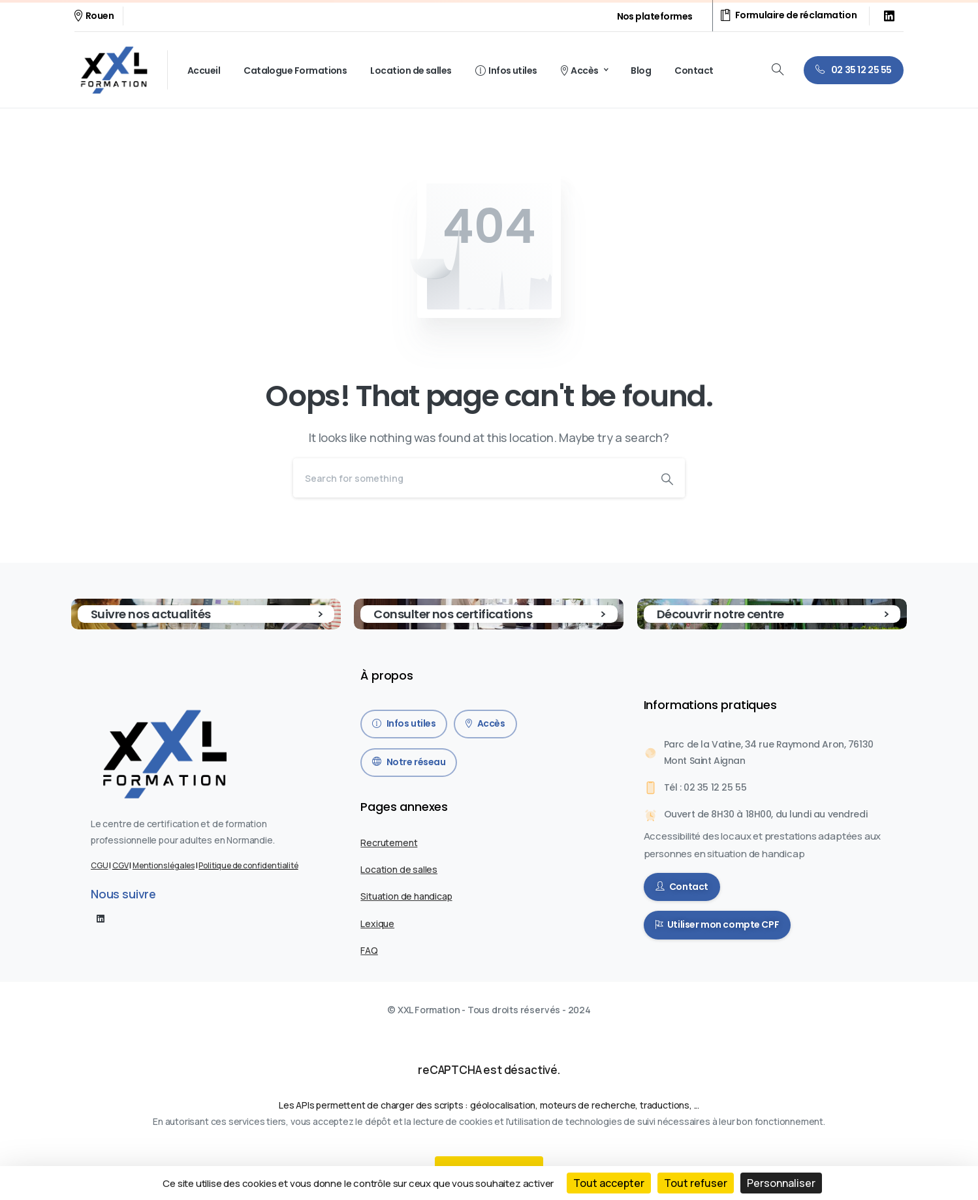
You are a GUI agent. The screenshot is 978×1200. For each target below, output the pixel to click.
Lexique (377, 923)
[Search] (471, 477)
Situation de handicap (406, 896)
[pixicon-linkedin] (100, 918)
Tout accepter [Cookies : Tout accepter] (608, 1183)
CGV (120, 865)
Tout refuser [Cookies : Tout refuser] (695, 1183)
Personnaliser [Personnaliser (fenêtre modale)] (781, 1183)
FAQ (368, 950)
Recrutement (388, 842)
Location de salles (398, 869)
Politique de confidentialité (248, 865)
